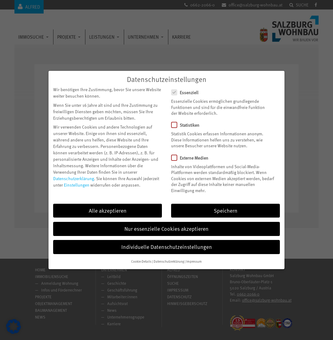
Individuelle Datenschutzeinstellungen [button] (166, 243)
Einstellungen (76, 181)
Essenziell (187, 88)
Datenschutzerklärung (73, 174)
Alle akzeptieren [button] (108, 207)
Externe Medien (192, 154)
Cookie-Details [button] (141, 257)
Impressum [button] (194, 257)
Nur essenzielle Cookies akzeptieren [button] (166, 225)
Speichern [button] (225, 207)
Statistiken (188, 121)
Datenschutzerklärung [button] (169, 257)
